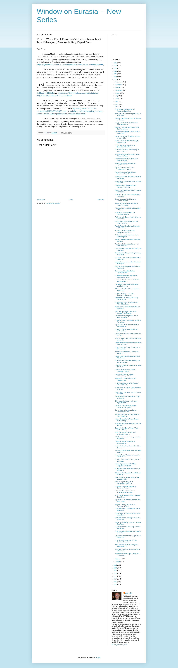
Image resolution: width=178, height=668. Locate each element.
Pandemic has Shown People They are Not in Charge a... (127, 361)
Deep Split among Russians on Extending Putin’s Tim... (125, 146)
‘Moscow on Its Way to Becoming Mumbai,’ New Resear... (125, 312)
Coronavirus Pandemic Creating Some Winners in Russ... (127, 155)
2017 (115, 571)
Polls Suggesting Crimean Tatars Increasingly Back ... (125, 433)
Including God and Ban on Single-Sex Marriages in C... (127, 478)
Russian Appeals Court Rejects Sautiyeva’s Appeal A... (125, 231)
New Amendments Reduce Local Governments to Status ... (125, 173)
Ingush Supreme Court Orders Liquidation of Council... (124, 168)
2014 (115, 579)
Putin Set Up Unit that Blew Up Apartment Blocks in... (124, 110)
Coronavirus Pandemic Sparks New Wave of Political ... (126, 159)
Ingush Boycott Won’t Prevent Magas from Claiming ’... (126, 419)
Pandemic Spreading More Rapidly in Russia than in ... (127, 150)
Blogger (97, 657)
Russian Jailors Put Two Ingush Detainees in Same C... (125, 294)
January (118, 562)
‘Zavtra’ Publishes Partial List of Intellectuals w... (125, 442)
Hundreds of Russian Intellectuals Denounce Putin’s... (125, 487)
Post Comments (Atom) (52, 203)
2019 (115, 565)
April (117, 104)
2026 (115, 63)
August (117, 93)
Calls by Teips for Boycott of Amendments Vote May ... (124, 482)
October (118, 87)
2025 (115, 65)
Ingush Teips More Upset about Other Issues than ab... (127, 325)
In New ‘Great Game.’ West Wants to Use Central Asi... (126, 384)
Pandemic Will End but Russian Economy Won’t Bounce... (125, 491)
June (117, 98)
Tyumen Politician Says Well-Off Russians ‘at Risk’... (125, 505)
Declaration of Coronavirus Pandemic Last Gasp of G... (127, 285)
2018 (115, 568)
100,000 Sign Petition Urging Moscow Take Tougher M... (127, 415)
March (117, 107)
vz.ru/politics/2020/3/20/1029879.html (51, 111)
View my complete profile (119, 645)
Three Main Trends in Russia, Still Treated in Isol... (125, 379)
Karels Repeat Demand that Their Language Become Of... (125, 464)
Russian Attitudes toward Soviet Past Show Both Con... (126, 245)
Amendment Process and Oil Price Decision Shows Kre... (126, 541)
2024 (115, 68)
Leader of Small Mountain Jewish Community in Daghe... (125, 406)
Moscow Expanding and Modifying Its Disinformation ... (127, 128)
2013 (115, 582)
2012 (115, 584)
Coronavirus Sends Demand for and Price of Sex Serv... (126, 303)
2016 (115, 573)
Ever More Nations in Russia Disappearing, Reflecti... (124, 375)
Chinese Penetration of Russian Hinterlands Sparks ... (125, 370)
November (118, 85)
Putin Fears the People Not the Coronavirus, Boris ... (125, 213)
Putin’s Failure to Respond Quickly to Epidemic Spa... (126, 141)
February (118, 559)
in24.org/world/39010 (45, 93)
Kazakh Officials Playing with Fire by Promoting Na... (126, 298)
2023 (115, 71)
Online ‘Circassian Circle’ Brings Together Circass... (125, 164)
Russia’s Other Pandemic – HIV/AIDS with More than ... (127, 280)
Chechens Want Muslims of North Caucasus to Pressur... (125, 186)
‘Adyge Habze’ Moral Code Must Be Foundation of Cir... (126, 123)
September (119, 90)
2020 (115, 79)
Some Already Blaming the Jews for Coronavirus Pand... (126, 276)
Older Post (100, 200)
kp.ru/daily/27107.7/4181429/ (84, 109)
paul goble (128, 593)
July (116, 96)
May (117, 101)
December (118, 82)
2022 (115, 74)
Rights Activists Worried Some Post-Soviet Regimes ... (126, 235)
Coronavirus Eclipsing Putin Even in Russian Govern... (126, 316)
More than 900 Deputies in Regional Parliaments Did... (126, 545)
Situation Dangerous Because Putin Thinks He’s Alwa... (126, 204)
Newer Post (41, 200)
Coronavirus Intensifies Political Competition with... (125, 271)
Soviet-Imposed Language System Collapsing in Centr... (126, 411)
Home (71, 200)
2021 (115, 77)
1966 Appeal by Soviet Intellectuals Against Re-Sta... (126, 402)
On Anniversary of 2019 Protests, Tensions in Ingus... (125, 200)
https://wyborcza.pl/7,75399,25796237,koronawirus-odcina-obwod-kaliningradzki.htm (70, 65)
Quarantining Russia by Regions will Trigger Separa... (126, 222)
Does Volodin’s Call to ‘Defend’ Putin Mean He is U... (126, 429)
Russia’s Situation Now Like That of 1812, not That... (126, 330)
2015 (115, 576)
